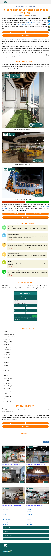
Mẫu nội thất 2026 (8, 535)
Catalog (6, 531)
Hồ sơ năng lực (8, 527)
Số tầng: (31, 307)
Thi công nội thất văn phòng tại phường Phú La (11, 464)
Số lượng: (31, 312)
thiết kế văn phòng (18, 55)
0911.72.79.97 (14, 32)
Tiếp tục (34, 315)
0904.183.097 (37, 32)
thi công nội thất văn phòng (32, 22)
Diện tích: (19, 307)
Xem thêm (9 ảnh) (13, 202)
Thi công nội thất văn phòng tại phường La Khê (34, 484)
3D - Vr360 (7, 538)
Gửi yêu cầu (25, 35)
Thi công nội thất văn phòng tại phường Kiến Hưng (11, 505)
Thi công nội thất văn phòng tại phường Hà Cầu (34, 505)
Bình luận (21, 15)
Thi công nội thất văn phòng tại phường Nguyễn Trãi (35, 464)
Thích (15, 15)
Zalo (49, 23)
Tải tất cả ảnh (37, 202)
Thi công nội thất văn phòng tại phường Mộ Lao (11, 484)
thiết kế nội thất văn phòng (23, 24)
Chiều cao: (19, 312)
